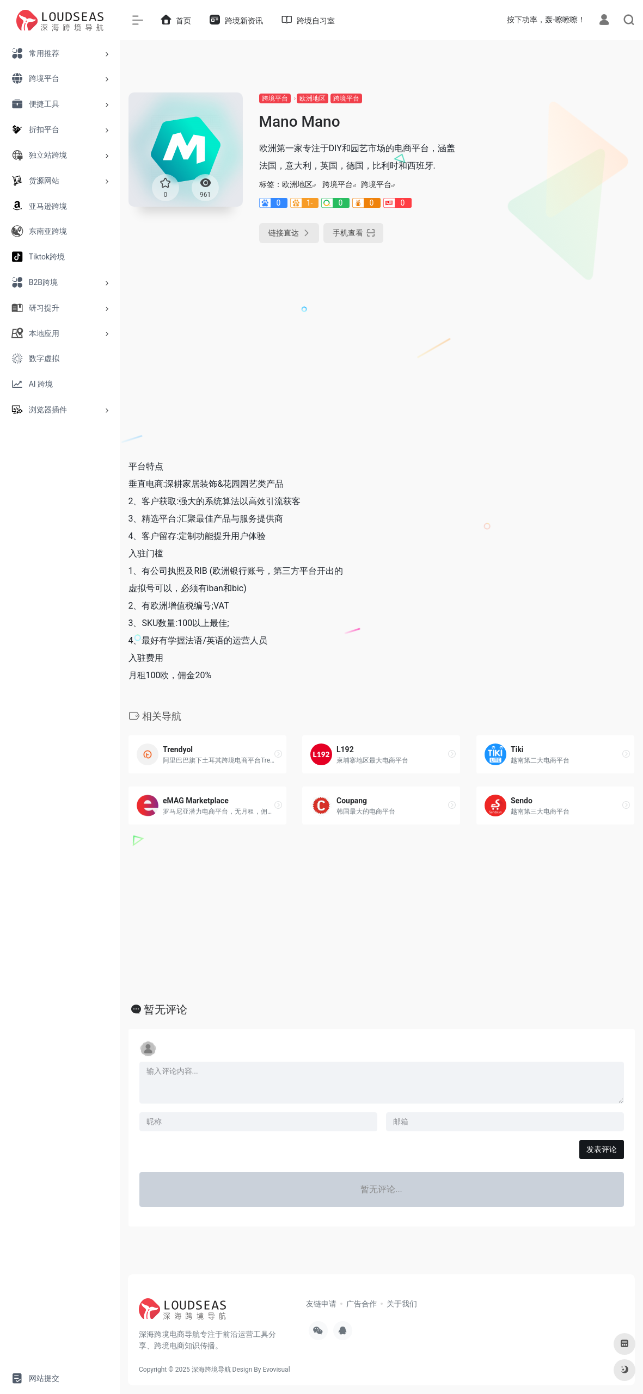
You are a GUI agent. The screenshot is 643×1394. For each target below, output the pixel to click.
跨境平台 (275, 98)
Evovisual (276, 1369)
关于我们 (402, 1303)
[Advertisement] (556, 255)
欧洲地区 (312, 98)
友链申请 (321, 1303)
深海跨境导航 (211, 1369)
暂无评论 (165, 1009)
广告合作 (361, 1303)
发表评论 (601, 1149)
